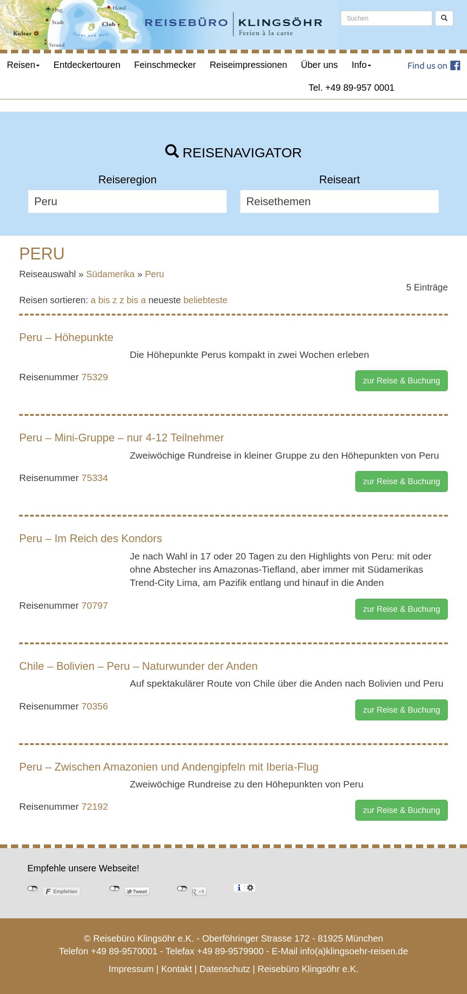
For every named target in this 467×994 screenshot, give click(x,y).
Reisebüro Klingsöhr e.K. (308, 969)
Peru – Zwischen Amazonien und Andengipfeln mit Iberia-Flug (168, 767)
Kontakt (176, 969)
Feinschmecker (165, 65)
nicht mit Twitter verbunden (114, 888)
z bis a (132, 300)
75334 (95, 477)
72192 (95, 806)
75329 (95, 377)
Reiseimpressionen (248, 65)
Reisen (23, 65)
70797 (95, 605)
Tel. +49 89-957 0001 (352, 88)
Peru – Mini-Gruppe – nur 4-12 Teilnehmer (121, 437)
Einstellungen (250, 887)
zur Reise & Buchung (401, 380)
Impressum (131, 969)
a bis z (104, 300)
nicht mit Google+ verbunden (182, 888)
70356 (95, 706)
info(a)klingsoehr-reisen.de (354, 951)
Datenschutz (224, 969)
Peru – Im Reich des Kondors (90, 538)
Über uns (319, 65)
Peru (154, 274)
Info (361, 65)
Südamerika (110, 274)
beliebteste (205, 300)
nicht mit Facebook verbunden (32, 888)
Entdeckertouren (86, 65)
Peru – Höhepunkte (66, 337)
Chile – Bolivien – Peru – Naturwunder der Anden (138, 666)
